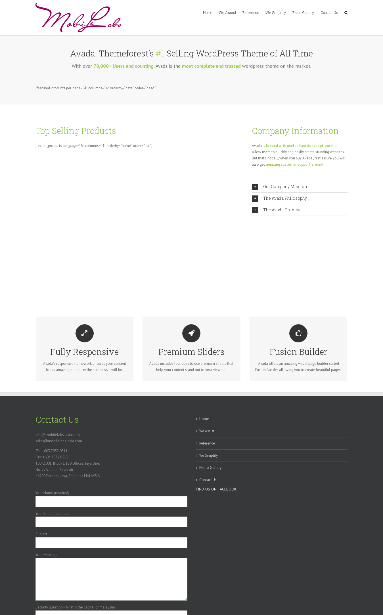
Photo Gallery (210, 467)
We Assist (206, 431)
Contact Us (208, 479)
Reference (207, 443)
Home (204, 418)
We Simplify (208, 455)
